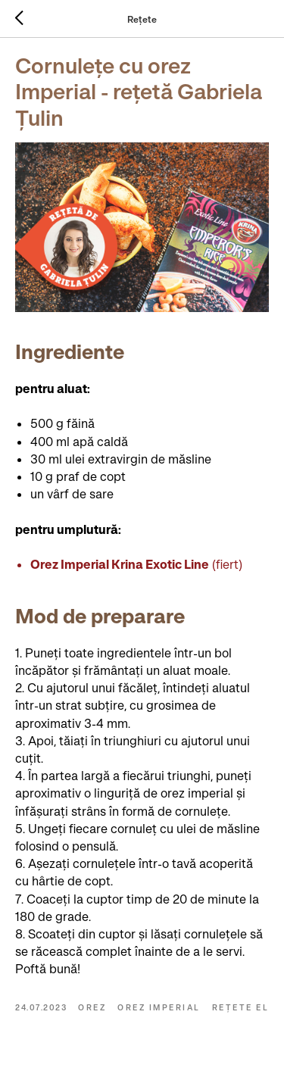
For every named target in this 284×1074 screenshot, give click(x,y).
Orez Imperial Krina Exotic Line (119, 564)
